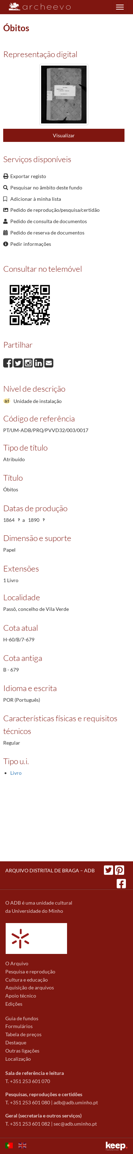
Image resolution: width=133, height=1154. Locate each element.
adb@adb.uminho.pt (76, 1102)
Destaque (15, 1042)
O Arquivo (16, 963)
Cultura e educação (26, 980)
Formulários (19, 1026)
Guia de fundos (21, 1018)
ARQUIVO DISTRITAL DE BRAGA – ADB (50, 870)
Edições (13, 1004)
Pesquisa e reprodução (30, 971)
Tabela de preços (23, 1034)
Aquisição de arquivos (29, 987)
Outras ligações (22, 1051)
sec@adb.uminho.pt (75, 1124)
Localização (18, 1059)
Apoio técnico (20, 996)
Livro (16, 773)
